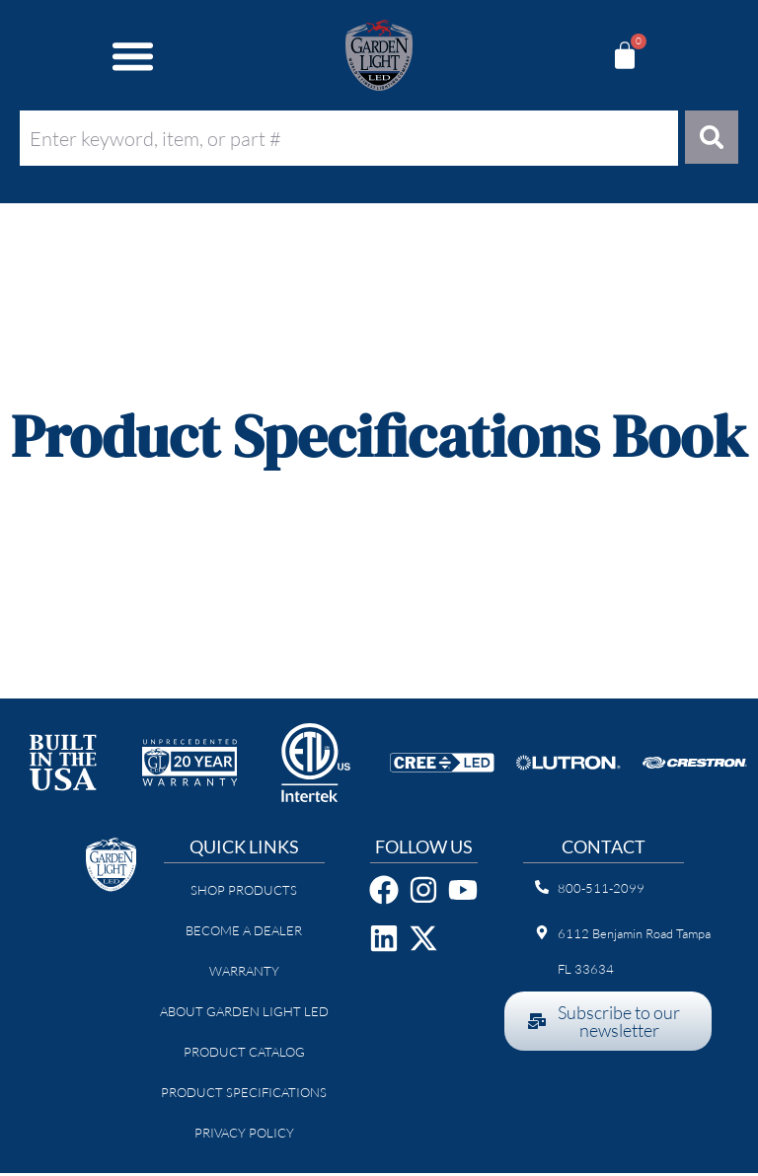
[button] (133, 55)
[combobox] (347, 138)
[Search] (710, 138)
